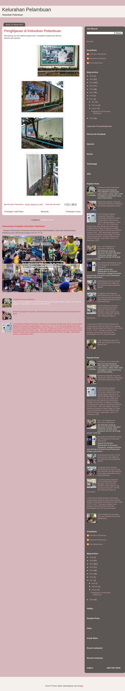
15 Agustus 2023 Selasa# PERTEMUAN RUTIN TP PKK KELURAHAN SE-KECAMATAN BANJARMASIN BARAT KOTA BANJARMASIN (109, 297)
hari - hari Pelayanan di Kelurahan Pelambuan (106, 248)
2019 (91, 96)
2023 (91, 86)
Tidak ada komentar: (53, 204)
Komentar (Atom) (47, 220)
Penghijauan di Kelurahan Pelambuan (32, 31)
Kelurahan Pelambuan (26, 9)
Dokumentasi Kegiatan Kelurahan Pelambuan (23, 226)
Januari (95, 108)
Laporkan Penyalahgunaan (99, 126)
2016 (91, 118)
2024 (91, 83)
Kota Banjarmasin (96, 63)
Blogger (80, 686)
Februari (95, 105)
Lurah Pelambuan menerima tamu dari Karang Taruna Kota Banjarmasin (109, 342)
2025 (91, 79)
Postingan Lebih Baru (14, 211)
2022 (91, 89)
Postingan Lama (73, 211)
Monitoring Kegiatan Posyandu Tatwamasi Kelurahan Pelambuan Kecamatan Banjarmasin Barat (110, 204)
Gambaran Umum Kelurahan (24, 299)
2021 (91, 92)
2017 (91, 99)
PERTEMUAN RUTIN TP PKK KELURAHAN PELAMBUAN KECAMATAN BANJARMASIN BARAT (109, 284)
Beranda (45, 211)
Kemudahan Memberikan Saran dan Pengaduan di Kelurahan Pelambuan (109, 265)
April (93, 102)
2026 (91, 76)
